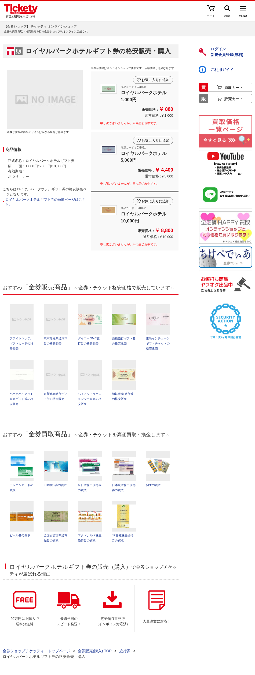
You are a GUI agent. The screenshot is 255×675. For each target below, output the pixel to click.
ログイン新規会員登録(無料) (221, 52)
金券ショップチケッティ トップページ (36, 651)
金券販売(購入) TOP (95, 651)
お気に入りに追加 (155, 80)
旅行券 (124, 651)
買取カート (233, 87)
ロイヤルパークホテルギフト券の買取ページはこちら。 (45, 202)
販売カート (233, 99)
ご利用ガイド (216, 69)
